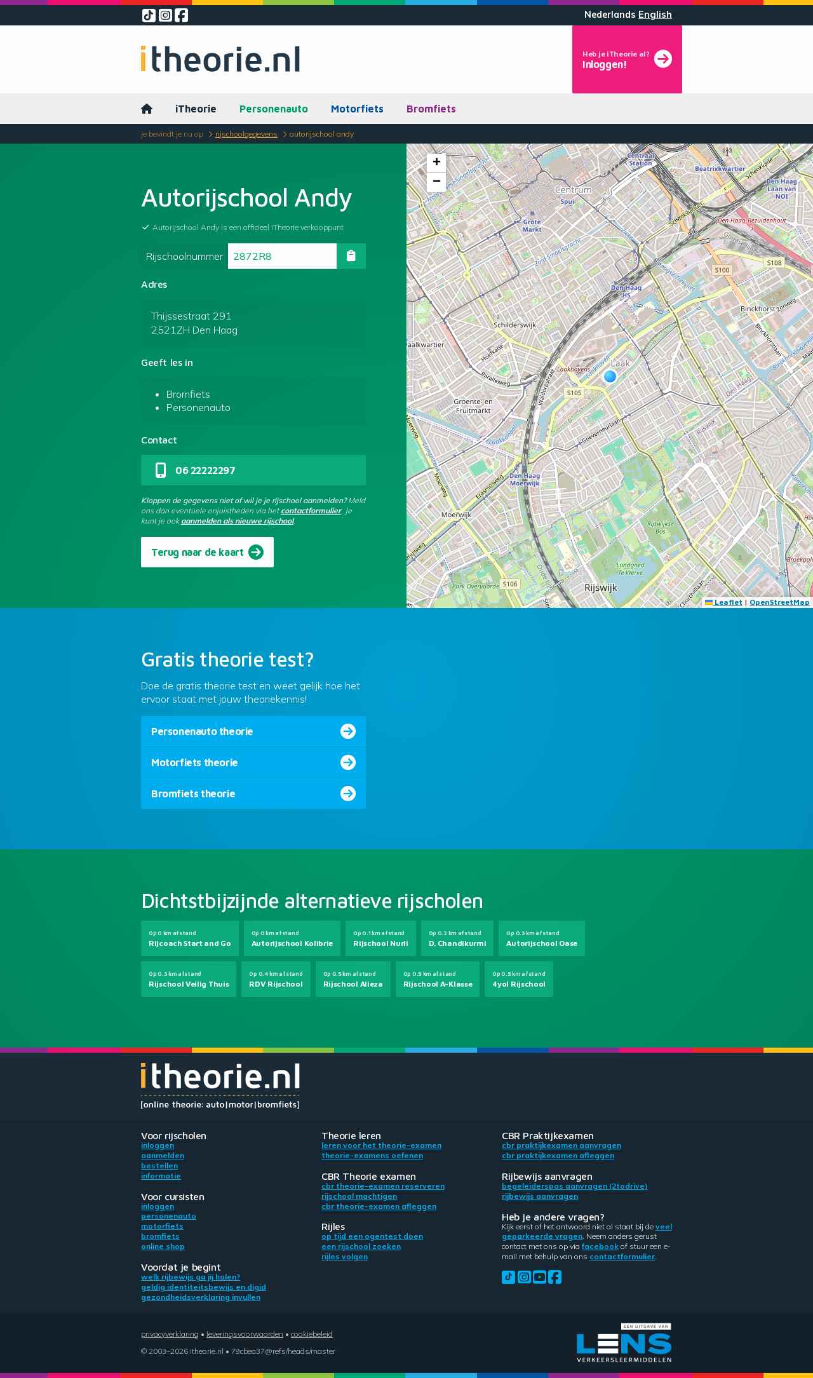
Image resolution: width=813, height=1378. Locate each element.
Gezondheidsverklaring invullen (200, 1297)
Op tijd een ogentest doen (372, 1236)
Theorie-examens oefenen (372, 1155)
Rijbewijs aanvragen (540, 1196)
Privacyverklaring (170, 1334)
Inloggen (157, 1145)
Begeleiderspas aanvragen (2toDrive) (575, 1186)
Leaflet (723, 602)
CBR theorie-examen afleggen (378, 1206)
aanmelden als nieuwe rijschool (237, 520)
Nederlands (610, 14)
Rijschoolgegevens (246, 133)
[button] (610, 376)
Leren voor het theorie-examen (381, 1145)
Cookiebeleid (312, 1334)
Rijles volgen (344, 1256)
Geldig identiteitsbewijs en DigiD (203, 1287)
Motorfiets (357, 108)
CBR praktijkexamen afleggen (558, 1155)
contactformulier (311, 510)
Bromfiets (431, 108)
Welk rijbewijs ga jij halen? (190, 1276)
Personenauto (273, 108)
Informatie (161, 1175)
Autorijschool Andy (322, 133)
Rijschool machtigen (359, 1196)
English (655, 14)
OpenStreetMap (779, 602)
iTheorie (196, 108)
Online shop (163, 1246)
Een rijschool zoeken (361, 1246)
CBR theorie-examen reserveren (383, 1186)
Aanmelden (162, 1155)
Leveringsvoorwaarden (244, 1334)
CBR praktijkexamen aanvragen (561, 1145)
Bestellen (159, 1165)
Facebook (600, 1246)
